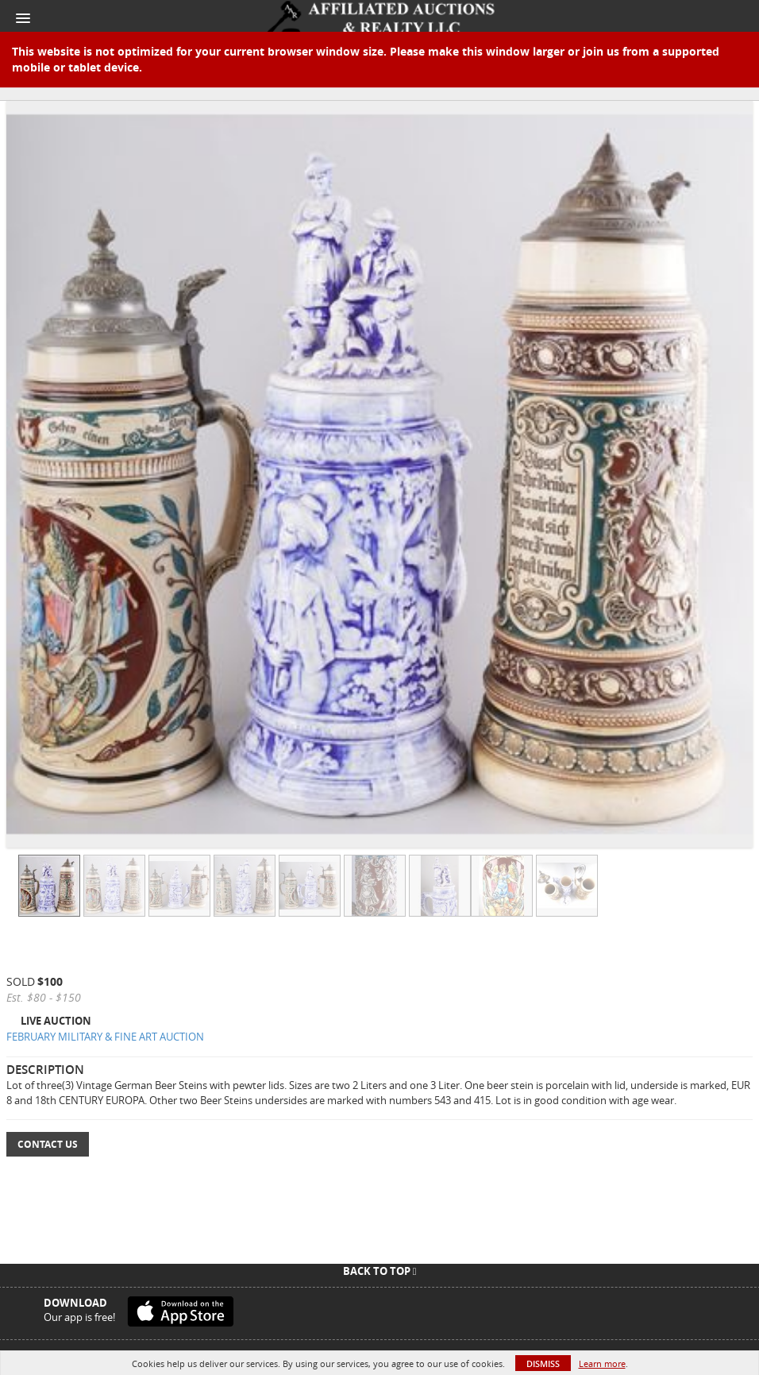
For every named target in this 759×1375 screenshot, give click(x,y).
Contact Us (47, 1144)
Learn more (602, 1363)
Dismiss (543, 1363)
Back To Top (380, 1271)
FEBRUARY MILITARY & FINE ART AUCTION (105, 1036)
